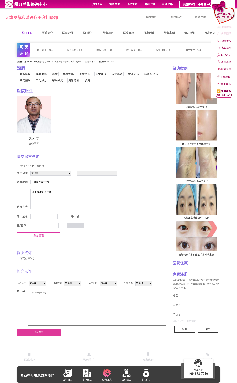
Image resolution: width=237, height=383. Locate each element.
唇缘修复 (73, 80)
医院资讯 (67, 32)
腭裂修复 (57, 80)
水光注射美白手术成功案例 (196, 144)
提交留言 (38, 235)
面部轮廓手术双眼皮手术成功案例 (196, 254)
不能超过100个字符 (84, 199)
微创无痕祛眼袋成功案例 (196, 217)
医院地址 (151, 17)
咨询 (208, 329)
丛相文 (33, 138)
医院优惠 (200, 17)
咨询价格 (149, 4)
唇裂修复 (25, 74)
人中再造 (117, 74)
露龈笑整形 (151, 74)
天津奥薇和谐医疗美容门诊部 (31, 17)
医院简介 (47, 32)
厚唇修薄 (41, 74)
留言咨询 (189, 32)
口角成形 (41, 80)
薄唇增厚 (68, 74)
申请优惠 (167, 4)
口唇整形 (102, 61)
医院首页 (27, 32)
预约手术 (132, 4)
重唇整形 (84, 74)
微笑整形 (25, 80)
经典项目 (108, 32)
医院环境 (128, 32)
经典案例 (169, 32)
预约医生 (114, 4)
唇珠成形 (133, 74)
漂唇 (113, 61)
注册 (184, 329)
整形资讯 (89, 61)
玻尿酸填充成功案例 (196, 107)
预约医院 (96, 4)
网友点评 (209, 32)
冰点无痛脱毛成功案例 (196, 181)
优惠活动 (149, 32)
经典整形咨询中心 (42, 61)
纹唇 (87, 80)
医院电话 (176, 17)
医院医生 (88, 32)
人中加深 (100, 74)
